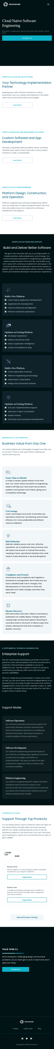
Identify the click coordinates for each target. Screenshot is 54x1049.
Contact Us (15, 969)
